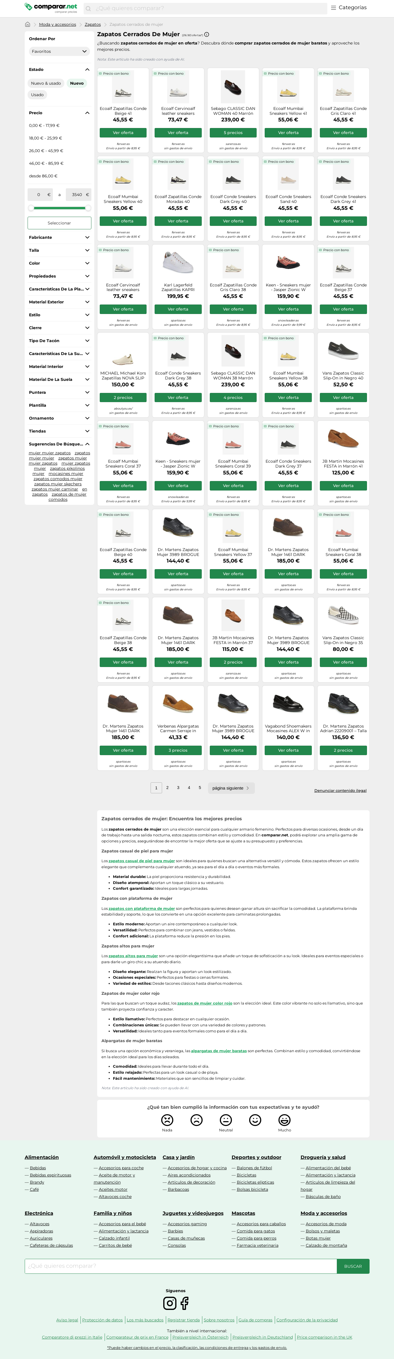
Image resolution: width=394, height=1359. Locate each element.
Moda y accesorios (57, 24)
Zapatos (93, 24)
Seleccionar (59, 223)
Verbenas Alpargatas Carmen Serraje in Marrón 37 (178, 729)
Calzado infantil (114, 1238)
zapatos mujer (72, 458)
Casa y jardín (179, 1157)
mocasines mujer (66, 473)
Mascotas (243, 1213)
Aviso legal (67, 1320)
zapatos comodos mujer (58, 478)
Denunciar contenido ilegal (340, 790)
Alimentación (42, 1157)
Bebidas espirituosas (50, 1175)
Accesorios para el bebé (122, 1223)
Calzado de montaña (326, 1245)
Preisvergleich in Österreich (200, 1337)
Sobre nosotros (219, 1320)
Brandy (37, 1182)
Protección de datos (102, 1320)
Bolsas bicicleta (252, 1189)
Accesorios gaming (187, 1223)
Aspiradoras (41, 1231)
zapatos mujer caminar (55, 489)
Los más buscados (145, 1320)
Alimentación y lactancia (330, 1175)
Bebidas (38, 1167)
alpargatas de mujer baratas (219, 1050)
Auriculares (41, 1238)
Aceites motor (113, 1189)
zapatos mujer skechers (58, 483)
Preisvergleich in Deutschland (262, 1337)
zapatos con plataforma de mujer (142, 908)
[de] (39, 194)
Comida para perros (256, 1238)
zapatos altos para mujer (133, 955)
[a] (77, 194)
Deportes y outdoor (256, 1157)
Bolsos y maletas (323, 1231)
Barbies (175, 1231)
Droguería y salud (323, 1157)
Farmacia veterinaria (257, 1245)
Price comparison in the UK (324, 1337)
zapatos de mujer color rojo (204, 1003)
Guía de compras (255, 1320)
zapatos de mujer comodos (68, 497)
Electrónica (39, 1213)
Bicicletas (246, 1175)
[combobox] (210, 8)
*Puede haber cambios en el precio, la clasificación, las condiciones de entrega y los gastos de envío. (197, 1348)
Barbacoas (178, 1189)
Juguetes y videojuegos (193, 1213)
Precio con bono (116, 73)
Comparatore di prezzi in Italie (72, 1337)
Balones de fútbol (254, 1167)
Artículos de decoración (191, 1182)
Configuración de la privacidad (307, 1320)
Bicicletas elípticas (255, 1182)
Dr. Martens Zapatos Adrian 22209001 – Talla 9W (343, 729)
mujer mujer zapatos (50, 452)
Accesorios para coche (121, 1167)
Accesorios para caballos (261, 1223)
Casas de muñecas (186, 1238)
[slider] (31, 208)
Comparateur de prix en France (137, 1337)
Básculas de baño (323, 1196)
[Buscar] (88, 8)
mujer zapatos (43, 463)
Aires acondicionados (189, 1175)
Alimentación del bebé (328, 1167)
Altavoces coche (115, 1196)
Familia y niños (113, 1213)
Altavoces (39, 1223)
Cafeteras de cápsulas (51, 1245)
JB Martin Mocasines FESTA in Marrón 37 (233, 640)
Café (34, 1189)
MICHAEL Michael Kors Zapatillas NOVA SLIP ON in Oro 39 (123, 376)
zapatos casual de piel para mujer (142, 860)
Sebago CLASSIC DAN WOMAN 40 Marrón (233, 111)
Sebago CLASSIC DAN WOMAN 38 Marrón (233, 376)
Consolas (177, 1245)
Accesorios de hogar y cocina (197, 1167)
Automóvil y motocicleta (125, 1157)
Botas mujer (318, 1238)
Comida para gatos (256, 1231)
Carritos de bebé (115, 1245)
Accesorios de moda (326, 1223)
